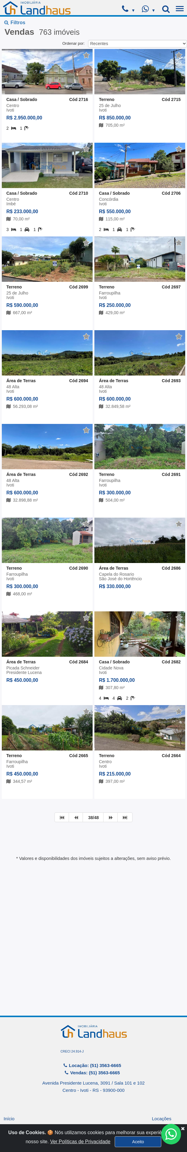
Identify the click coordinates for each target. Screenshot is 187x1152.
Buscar (70, 97)
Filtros (14, 22)
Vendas (159, 1088)
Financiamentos (20, 1109)
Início (9, 1077)
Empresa (13, 1088)
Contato (160, 1098)
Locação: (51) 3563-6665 (92, 1024)
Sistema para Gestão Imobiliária (93, 1133)
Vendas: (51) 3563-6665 (92, 1031)
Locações (161, 1077)
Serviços (12, 1098)
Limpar (117, 97)
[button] (121, 34)
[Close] (182, 1142)
